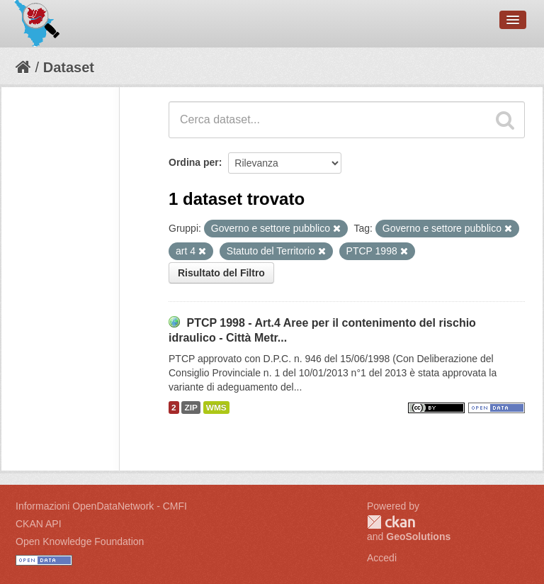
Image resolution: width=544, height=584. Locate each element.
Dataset (68, 67)
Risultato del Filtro (221, 273)
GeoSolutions (418, 536)
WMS (216, 407)
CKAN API (39, 523)
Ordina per (194, 162)
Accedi (382, 557)
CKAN (391, 522)
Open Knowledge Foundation (80, 541)
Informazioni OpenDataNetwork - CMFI (101, 506)
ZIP (190, 407)
